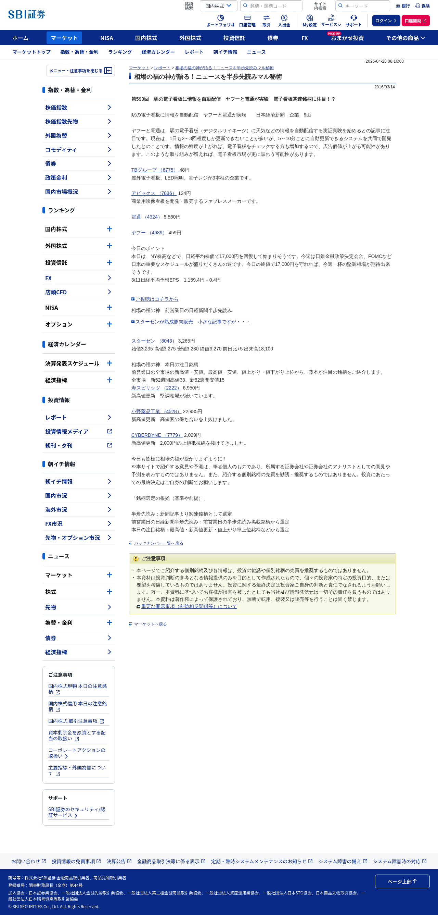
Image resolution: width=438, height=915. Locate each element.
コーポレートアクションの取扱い (76, 752)
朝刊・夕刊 (78, 445)
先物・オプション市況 (78, 537)
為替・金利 (78, 622)
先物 (78, 607)
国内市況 (78, 495)
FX (304, 38)
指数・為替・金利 (79, 51)
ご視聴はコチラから (157, 299)
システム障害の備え (343, 861)
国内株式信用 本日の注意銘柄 (77, 706)
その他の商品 (406, 38)
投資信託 (234, 38)
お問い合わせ (28, 861)
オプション (78, 324)
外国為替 (78, 135)
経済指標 (78, 380)
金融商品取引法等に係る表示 (171, 861)
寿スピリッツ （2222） (156, 388)
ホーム (20, 38)
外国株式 (190, 38)
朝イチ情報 (225, 51)
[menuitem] (403, 5)
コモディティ (78, 149)
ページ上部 (402, 881)
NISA (106, 38)
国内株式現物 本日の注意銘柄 (77, 688)
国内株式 (146, 38)
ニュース (256, 51)
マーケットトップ (31, 51)
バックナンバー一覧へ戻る (158, 543)
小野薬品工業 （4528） (156, 411)
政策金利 (78, 177)
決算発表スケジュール (78, 363)
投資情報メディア (78, 431)
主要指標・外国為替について (77, 770)
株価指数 (78, 107)
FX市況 (78, 523)
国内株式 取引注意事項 (76, 720)
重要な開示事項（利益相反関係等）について (189, 606)
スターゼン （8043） (154, 341)
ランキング (120, 51)
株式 (78, 592)
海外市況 (78, 509)
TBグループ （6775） (154, 170)
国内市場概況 (78, 191)
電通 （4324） (147, 217)
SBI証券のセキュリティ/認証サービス (76, 812)
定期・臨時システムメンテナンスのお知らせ (262, 861)
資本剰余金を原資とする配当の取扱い (77, 735)
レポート (194, 51)
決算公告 (119, 861)
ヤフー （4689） (149, 232)
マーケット (64, 38)
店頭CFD (78, 292)
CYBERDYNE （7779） (157, 435)
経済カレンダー (158, 51)
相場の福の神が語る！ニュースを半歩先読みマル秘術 (224, 67)
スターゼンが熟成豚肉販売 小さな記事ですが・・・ (193, 321)
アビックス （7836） (154, 193)
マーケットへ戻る (150, 624)
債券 (273, 38)
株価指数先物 (78, 121)
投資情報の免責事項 (76, 861)
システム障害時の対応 (400, 861)
